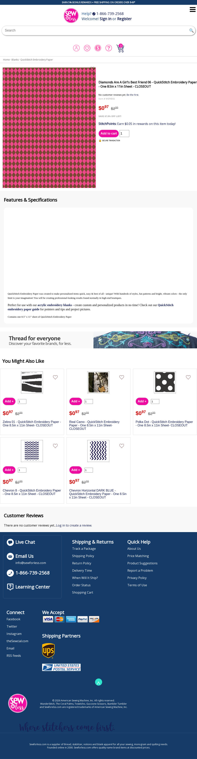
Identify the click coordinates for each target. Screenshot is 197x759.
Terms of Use (137, 585)
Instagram (14, 634)
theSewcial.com (17, 641)
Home (6, 59)
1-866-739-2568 (108, 13)
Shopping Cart (82, 592)
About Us (134, 548)
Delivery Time (82, 570)
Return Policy (81, 563)
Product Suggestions (142, 563)
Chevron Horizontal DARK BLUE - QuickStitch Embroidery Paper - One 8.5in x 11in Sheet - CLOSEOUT (98, 494)
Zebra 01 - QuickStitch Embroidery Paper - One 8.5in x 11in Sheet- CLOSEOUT (32, 423)
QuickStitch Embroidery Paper (36, 59)
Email (10, 648)
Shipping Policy (83, 556)
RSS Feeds (14, 656)
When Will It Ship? (85, 578)
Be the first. (133, 94)
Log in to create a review (73, 525)
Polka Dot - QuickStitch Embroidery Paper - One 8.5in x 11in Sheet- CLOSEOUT (164, 423)
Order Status (81, 585)
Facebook (13, 619)
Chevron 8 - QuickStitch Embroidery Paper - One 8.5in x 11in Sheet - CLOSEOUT (32, 492)
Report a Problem (140, 570)
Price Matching (138, 556)
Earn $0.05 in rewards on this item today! (136, 124)
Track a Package (84, 548)
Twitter (12, 626)
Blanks (15, 59)
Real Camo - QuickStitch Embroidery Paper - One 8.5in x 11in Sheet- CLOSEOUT (94, 425)
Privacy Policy (137, 578)
